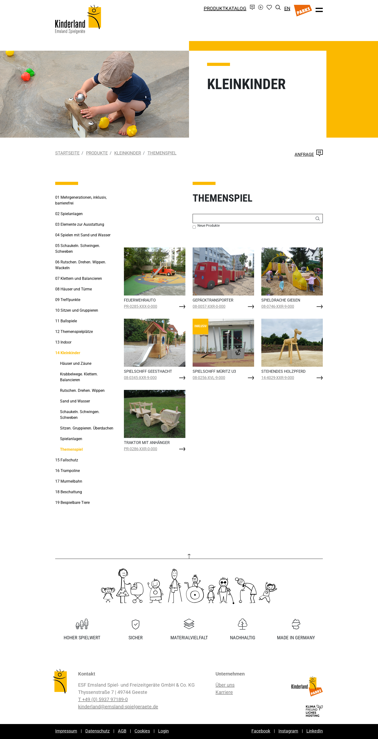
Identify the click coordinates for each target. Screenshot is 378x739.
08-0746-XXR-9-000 (277, 306)
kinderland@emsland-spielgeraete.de (118, 707)
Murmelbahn (68, 481)
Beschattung (68, 492)
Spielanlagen (69, 213)
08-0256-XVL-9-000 (209, 377)
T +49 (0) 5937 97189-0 (103, 699)
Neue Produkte (208, 225)
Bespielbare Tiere (72, 502)
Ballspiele (66, 321)
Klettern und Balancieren (78, 278)
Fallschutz (66, 460)
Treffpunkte (67, 299)
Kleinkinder (127, 152)
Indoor (63, 342)
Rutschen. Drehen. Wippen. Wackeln (80, 265)
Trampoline (67, 470)
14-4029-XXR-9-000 (277, 377)
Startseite (67, 152)
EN (287, 8)
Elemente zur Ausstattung (79, 224)
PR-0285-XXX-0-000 (140, 306)
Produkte (97, 152)
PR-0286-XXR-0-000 (140, 449)
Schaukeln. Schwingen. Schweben (77, 248)
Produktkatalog (225, 8)
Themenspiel (162, 152)
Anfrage (309, 154)
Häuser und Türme (73, 289)
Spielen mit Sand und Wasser (82, 235)
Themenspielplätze (74, 331)
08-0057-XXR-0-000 (209, 306)
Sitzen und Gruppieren (76, 310)
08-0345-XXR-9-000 (140, 377)
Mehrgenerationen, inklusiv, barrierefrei (81, 200)
